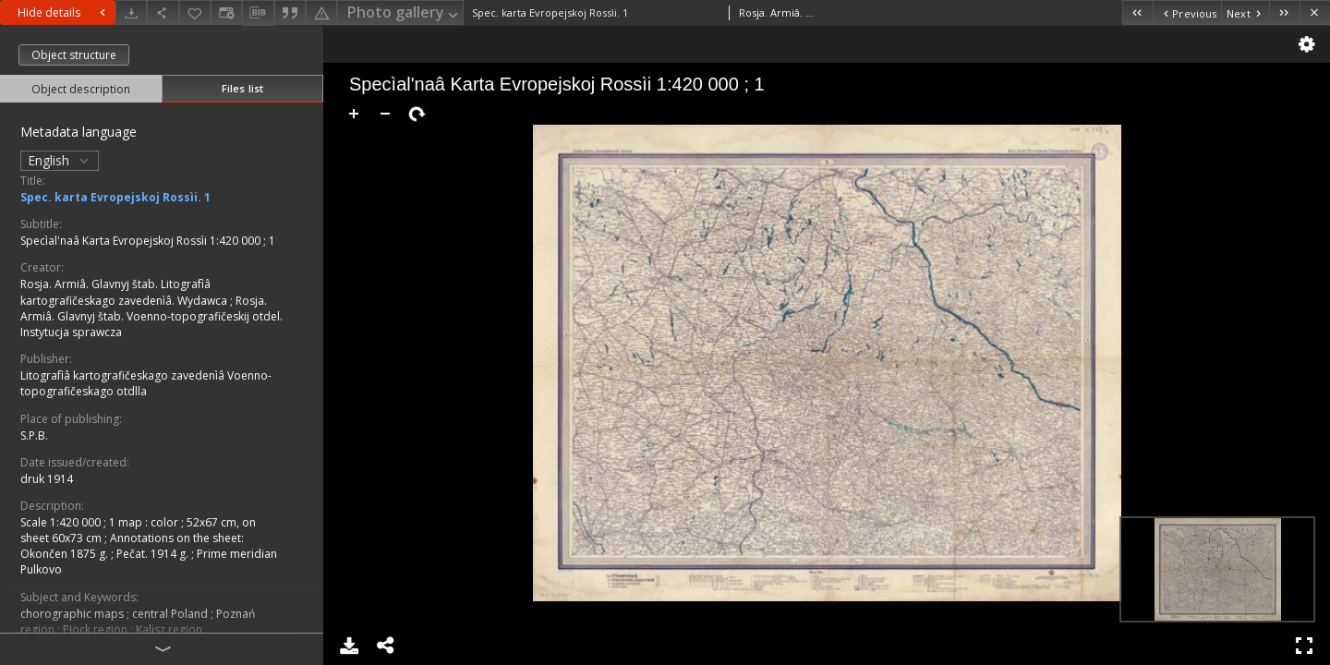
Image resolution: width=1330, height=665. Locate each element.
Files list (242, 88)
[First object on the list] (1137, 12)
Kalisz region (169, 629)
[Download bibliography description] (257, 13)
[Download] (131, 12)
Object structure (73, 55)
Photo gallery (404, 13)
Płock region (96, 629)
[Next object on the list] (1245, 12)
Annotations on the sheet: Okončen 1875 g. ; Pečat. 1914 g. (132, 546)
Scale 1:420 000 (61, 522)
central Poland (171, 614)
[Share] (162, 12)
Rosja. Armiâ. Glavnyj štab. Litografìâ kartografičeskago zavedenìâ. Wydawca (125, 292)
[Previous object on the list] (1187, 12)
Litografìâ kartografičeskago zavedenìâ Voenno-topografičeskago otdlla (146, 383)
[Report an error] (321, 12)
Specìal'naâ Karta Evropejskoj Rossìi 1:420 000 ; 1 (147, 240)
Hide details (64, 12)
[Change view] (226, 12)
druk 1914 (46, 479)
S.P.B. (34, 435)
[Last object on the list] (1284, 12)
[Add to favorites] (195, 12)
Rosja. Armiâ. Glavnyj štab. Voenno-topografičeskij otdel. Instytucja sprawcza (151, 316)
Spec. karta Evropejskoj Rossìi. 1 (115, 197)
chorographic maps (73, 614)
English (59, 160)
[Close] (1315, 12)
